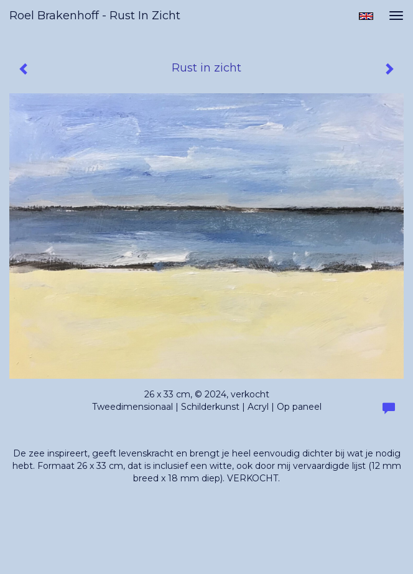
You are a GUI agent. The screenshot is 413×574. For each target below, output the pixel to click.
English (366, 16)
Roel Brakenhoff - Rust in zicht (94, 15)
